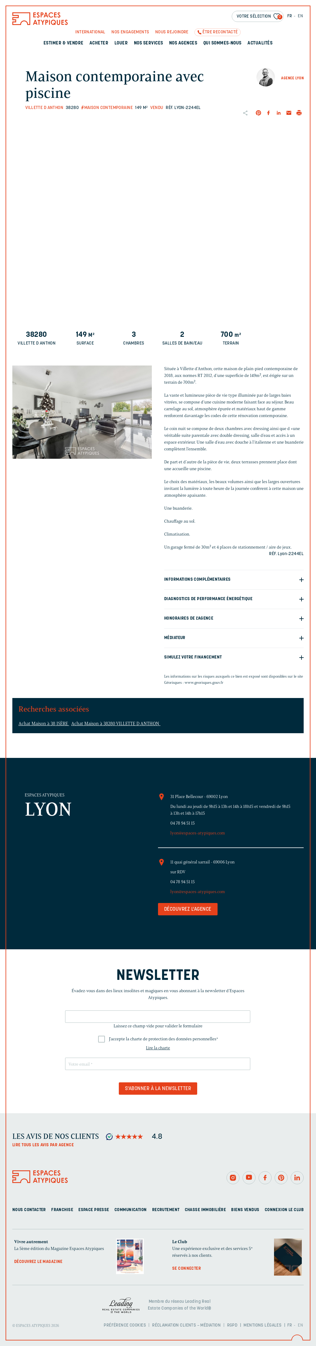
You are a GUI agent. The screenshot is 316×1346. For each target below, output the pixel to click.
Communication (130, 1210)
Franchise (62, 1210)
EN (300, 16)
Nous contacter (29, 1210)
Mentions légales (262, 1325)
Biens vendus (245, 1210)
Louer (121, 43)
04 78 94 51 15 (182, 823)
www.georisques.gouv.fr (204, 682)
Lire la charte (158, 1048)
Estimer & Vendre (64, 43)
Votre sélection (259, 16)
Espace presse (93, 1210)
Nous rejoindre (172, 32)
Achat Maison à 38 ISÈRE (44, 723)
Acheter (98, 43)
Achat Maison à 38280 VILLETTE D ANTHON (115, 723)
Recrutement (166, 1210)
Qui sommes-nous (222, 43)
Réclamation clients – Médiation (186, 1325)
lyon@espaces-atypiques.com (197, 833)
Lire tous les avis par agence (43, 1145)
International (90, 32)
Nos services (148, 43)
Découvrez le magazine (38, 1262)
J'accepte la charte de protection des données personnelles (163, 1039)
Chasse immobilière (205, 1210)
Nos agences (183, 43)
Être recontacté (220, 32)
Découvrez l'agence (187, 909)
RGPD (232, 1325)
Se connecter (186, 1268)
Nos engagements (130, 32)
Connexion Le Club (284, 1210)
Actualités (259, 43)
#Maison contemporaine (107, 108)
